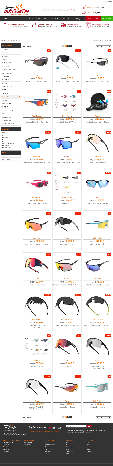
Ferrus (97, 116)
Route (6, 19)
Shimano (89, 451)
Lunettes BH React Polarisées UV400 (97, 81)
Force (67, 75)
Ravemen (36, 157)
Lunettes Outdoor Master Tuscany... (97, 326)
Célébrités (6, 451)
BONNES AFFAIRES (93, 19)
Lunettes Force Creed (67, 366)
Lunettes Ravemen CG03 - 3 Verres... (36, 244)
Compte (90, 7)
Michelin (89, 447)
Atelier (55, 19)
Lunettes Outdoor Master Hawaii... (67, 326)
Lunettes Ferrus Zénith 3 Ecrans (97, 122)
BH (97, 75)
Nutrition (67, 19)
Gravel (30, 19)
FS (37, 75)
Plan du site (48, 449)
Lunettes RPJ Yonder (97, 407)
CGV (46, 442)
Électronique (69, 451)
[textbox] (55, 10)
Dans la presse (7, 447)
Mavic (88, 444)
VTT (18, 19)
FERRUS (55, 431)
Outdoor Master (36, 319)
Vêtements (42, 19)
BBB (97, 197)
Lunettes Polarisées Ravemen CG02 (67, 163)
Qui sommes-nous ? (8, 442)
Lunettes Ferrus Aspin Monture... (36, 81)
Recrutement (48, 447)
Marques (79, 19)
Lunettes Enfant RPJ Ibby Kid (36, 203)
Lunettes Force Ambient (36, 285)
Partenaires (48, 451)
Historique (6, 444)
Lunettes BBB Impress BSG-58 (97, 203)
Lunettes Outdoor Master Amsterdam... (37, 326)
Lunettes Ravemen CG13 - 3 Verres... (97, 285)
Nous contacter (107, 1)
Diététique (69, 454)
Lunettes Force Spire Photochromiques (97, 367)
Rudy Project (36, 116)
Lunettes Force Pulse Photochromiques (36, 408)
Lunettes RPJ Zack (97, 244)
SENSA (48, 431)
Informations (6, 449)
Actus (46, 454)
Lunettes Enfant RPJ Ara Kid (67, 122)
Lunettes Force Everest (67, 407)
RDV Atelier (27, 444)
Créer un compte (99, 7)
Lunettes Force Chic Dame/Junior (67, 81)
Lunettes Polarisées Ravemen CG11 (36, 163)
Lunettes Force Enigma (67, 244)
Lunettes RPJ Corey (67, 203)
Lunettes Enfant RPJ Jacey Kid (37, 122)
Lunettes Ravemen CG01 (97, 163)
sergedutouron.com (85, 432)
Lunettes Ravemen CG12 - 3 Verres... (67, 285)
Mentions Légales (50, 444)
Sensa (88, 449)
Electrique (106, 19)
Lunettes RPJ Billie (37, 366)
